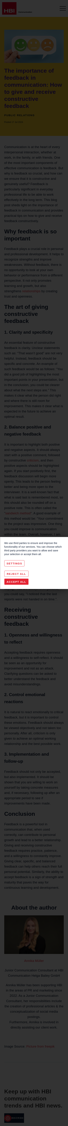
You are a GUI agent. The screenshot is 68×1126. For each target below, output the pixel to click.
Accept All (16, 581)
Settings (14, 563)
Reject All (16, 573)
